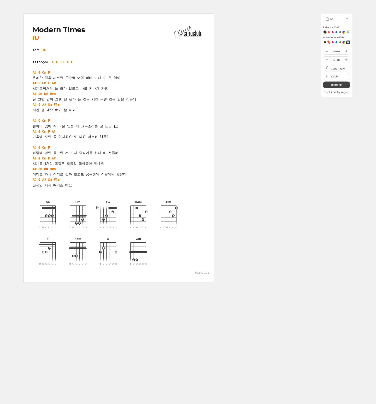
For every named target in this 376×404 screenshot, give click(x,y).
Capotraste (338, 68)
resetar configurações (336, 92)
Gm (43, 50)
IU (36, 38)
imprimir (336, 84)
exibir (334, 76)
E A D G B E (62, 62)
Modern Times (59, 29)
